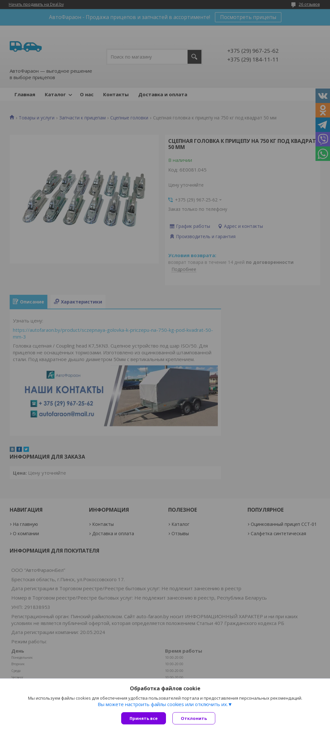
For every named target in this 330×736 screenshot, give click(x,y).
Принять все (144, 718)
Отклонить (194, 718)
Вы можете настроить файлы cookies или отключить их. (163, 704)
